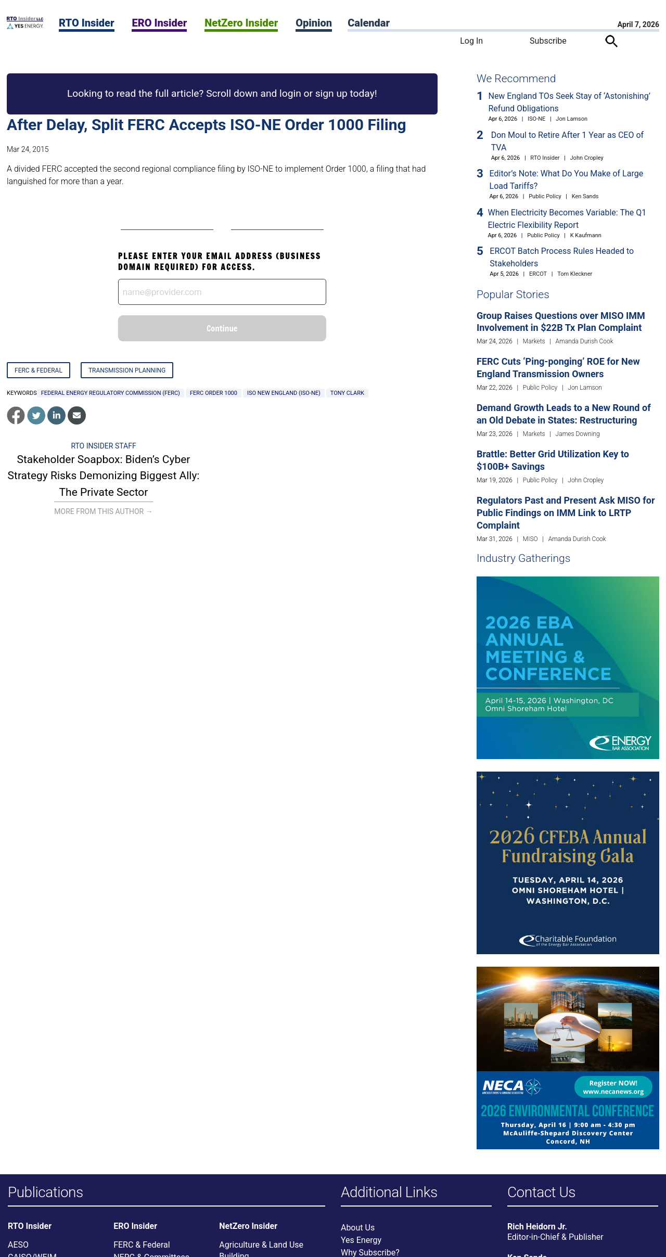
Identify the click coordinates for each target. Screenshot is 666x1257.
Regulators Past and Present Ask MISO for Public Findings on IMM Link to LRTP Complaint (566, 513)
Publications (45, 1193)
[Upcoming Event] (568, 667)
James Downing (578, 434)
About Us (358, 1228)
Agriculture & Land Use (261, 1245)
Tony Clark (347, 393)
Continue (222, 328)
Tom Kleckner (574, 274)
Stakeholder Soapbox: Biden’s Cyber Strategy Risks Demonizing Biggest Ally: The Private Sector (104, 475)
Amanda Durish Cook (584, 341)
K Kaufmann (585, 235)
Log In (471, 41)
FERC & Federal (38, 370)
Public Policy (545, 196)
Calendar (369, 23)
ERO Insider (159, 23)
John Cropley (587, 158)
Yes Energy (361, 1241)
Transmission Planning (126, 370)
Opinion (314, 23)
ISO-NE (536, 119)
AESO (18, 1245)
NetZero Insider (241, 23)
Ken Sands (585, 196)
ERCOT (538, 274)
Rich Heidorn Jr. (537, 1227)
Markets (534, 341)
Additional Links (389, 1193)
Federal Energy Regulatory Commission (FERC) (110, 393)
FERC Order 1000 (213, 393)
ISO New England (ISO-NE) (284, 393)
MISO (530, 539)
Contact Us (541, 1193)
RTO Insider (86, 23)
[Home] (25, 26)
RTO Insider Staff (103, 446)
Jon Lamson (571, 119)
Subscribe (548, 41)
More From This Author (103, 511)
